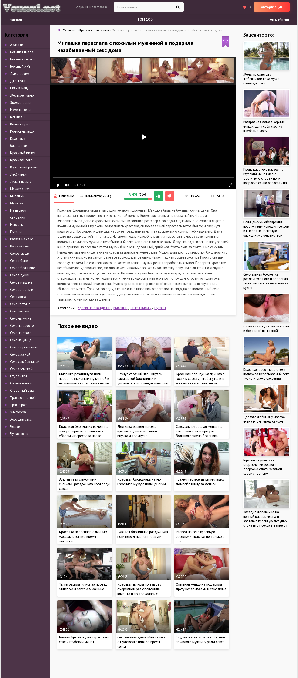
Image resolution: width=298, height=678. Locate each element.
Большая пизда (22, 52)
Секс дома (18, 296)
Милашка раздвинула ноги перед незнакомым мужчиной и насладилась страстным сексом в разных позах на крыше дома (84, 380)
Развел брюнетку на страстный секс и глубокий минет (84, 639)
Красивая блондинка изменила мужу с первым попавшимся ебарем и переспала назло (83, 431)
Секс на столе (20, 333)
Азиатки (16, 45)
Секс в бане (19, 260)
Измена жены (20, 109)
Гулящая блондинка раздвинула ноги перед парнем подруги (142, 534)
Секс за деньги (21, 289)
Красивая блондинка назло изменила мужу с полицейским (141, 481)
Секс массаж (19, 311)
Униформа (18, 412)
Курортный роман (24, 167)
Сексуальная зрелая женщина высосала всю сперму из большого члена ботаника (199, 431)
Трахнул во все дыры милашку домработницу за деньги (200, 481)
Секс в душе (19, 275)
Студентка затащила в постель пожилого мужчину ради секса (201, 639)
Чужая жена (19, 433)
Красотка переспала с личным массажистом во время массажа (83, 536)
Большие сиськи (22, 59)
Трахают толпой (23, 397)
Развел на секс (21, 239)
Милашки (120, 308)
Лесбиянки (18, 174)
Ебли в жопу (19, 88)
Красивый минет (23, 152)
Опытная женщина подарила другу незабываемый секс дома (201, 586)
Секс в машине (21, 282)
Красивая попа (21, 160)
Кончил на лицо (22, 131)
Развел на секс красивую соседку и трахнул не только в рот (200, 536)
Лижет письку (140, 308)
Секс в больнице (22, 268)
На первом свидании (18, 214)
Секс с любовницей (24, 361)
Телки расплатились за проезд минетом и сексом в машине (83, 586)
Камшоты (17, 117)
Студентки (18, 376)
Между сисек (20, 189)
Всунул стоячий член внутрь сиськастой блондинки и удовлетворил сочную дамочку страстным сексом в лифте (142, 380)
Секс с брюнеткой (24, 347)
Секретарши (19, 253)
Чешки (15, 426)
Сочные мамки (21, 383)
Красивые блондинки (94, 308)
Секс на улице (20, 340)
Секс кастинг (20, 304)
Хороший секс (21, 419)
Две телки (18, 81)
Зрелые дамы (20, 102)
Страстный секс (22, 390)
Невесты (16, 224)
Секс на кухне (20, 318)
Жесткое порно (22, 95)
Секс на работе (22, 325)
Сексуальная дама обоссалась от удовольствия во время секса (141, 642)
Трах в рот (18, 405)
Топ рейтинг (279, 19)
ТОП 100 (145, 19)
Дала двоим (19, 73)
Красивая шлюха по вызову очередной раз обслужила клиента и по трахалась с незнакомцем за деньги (139, 591)
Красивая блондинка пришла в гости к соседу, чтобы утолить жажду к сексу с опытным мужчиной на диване (200, 380)
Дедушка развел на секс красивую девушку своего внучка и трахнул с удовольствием (137, 433)
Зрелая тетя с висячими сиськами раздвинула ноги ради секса (84, 484)
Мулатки (16, 203)
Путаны (160, 308)
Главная (15, 19)
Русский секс (20, 246)
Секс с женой (20, 354)
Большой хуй (20, 66)
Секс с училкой (21, 369)
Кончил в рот (20, 124)
